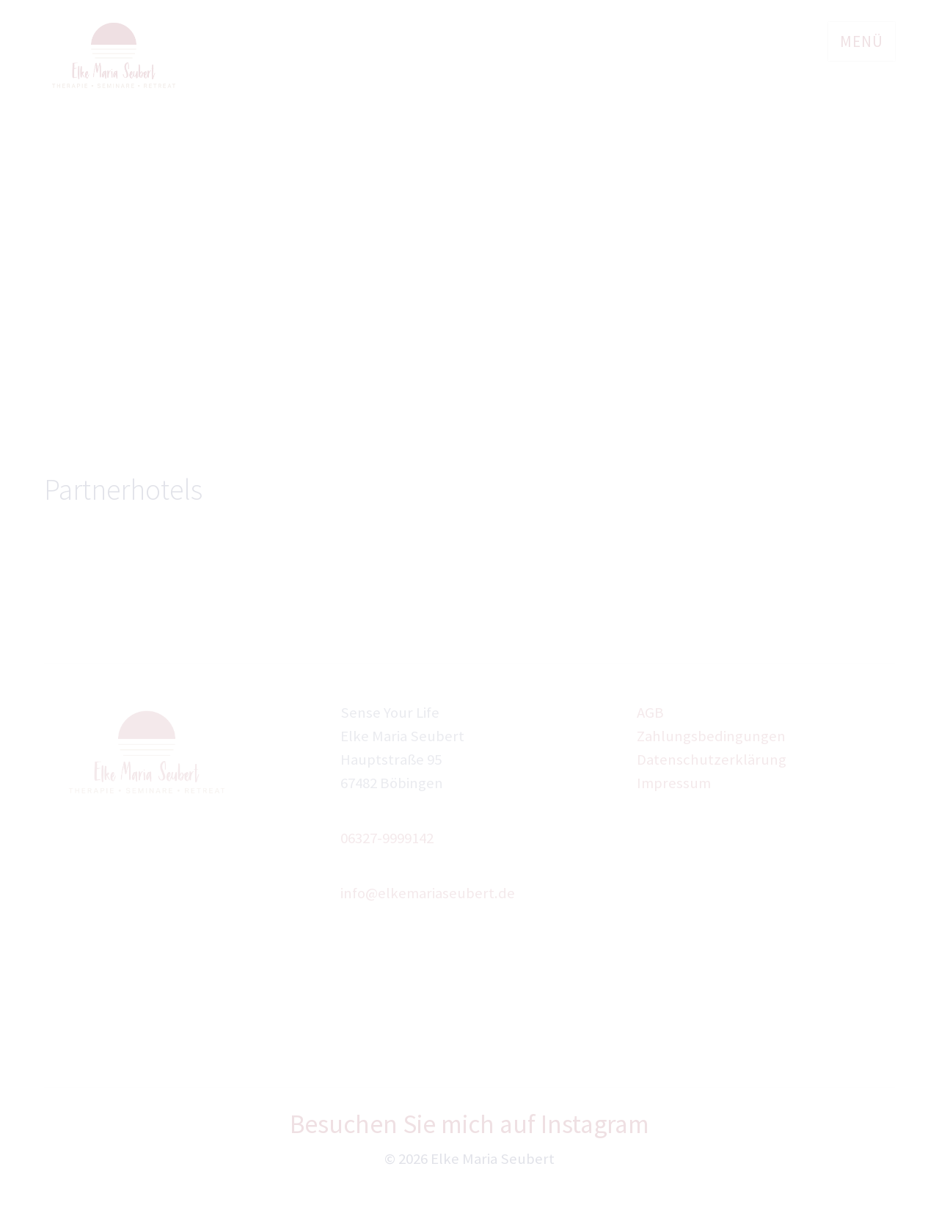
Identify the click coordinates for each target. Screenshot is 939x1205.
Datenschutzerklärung (711, 759)
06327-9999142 (387, 838)
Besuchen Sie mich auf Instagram (469, 1123)
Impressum (674, 783)
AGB (650, 712)
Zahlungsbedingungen (711, 736)
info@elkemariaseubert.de (427, 893)
